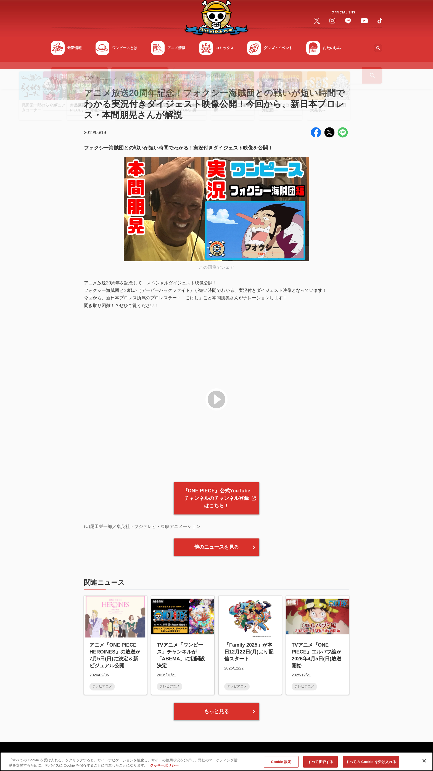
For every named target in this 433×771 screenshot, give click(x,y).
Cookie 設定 (281, 764)
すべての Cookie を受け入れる (371, 764)
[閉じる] (424, 763)
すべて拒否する (320, 764)
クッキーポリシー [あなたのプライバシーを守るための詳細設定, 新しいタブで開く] (164, 767)
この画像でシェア (216, 267)
